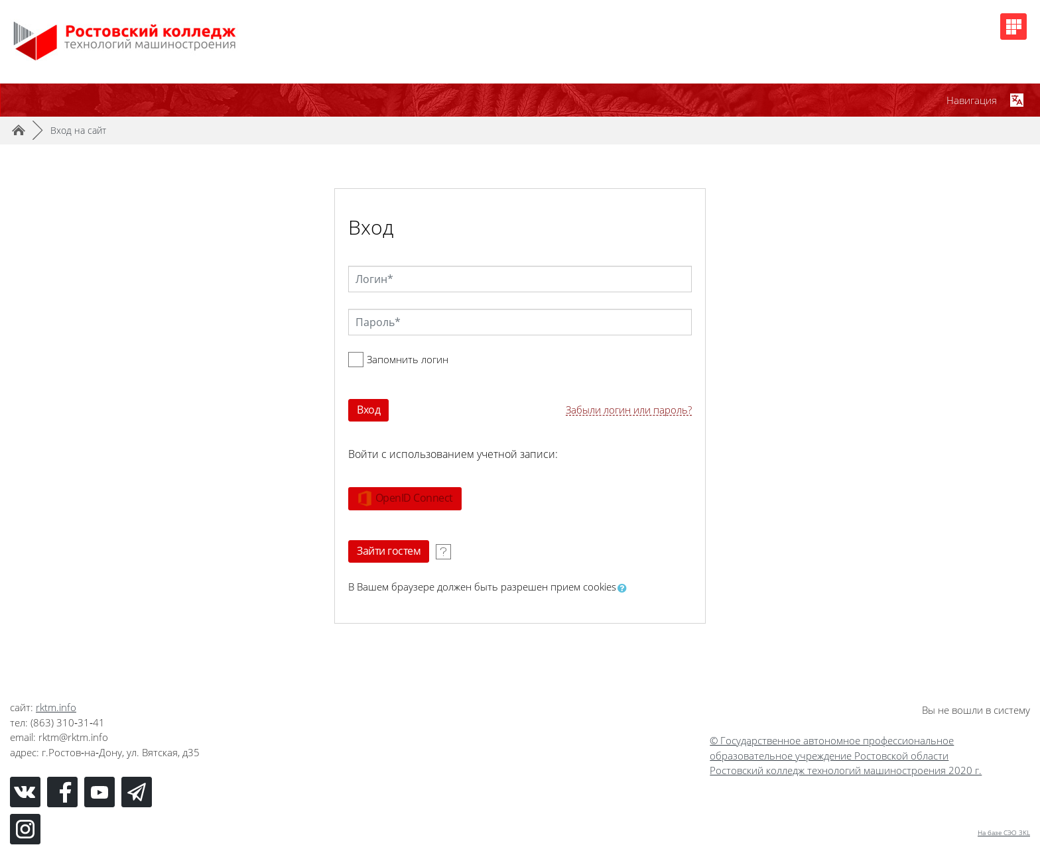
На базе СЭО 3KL (1004, 832)
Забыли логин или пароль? (629, 410)
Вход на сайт (78, 130)
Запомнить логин (407, 359)
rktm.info (56, 707)
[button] (624, 587)
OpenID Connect (405, 498)
